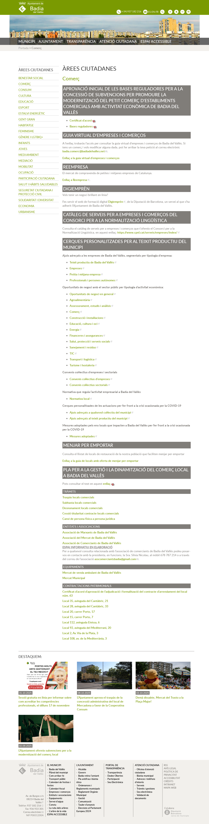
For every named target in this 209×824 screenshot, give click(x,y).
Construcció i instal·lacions (86, 318)
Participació (113, 779)
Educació (25, 102)
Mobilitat (25, 167)
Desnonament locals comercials (82, 508)
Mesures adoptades (82, 436)
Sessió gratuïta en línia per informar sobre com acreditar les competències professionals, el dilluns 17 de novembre (45, 701)
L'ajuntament (85, 765)
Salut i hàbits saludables (38, 184)
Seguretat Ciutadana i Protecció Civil (35, 192)
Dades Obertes (115, 775)
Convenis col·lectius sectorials (89, 385)
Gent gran (26, 119)
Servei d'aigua (56, 801)
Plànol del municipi (58, 772)
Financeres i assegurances (86, 335)
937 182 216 (34, 805)
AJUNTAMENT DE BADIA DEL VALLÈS (31, 7)
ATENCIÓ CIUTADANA (118, 41)
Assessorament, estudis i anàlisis (90, 306)
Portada (23, 48)
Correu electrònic (32, 812)
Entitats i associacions (81, 527)
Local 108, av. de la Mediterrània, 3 (84, 638)
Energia (74, 330)
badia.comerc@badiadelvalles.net (83, 151)
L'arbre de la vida (57, 811)
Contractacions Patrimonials (87, 586)
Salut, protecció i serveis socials (90, 341)
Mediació (25, 161)
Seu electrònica (144, 791)
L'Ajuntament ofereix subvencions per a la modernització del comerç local (44, 752)
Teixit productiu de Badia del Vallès (92, 262)
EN (153, 11)
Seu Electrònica (115, 782)
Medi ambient (28, 155)
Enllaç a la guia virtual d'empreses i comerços (90, 158)
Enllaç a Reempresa (74, 180)
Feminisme (26, 131)
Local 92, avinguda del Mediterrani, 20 (86, 628)
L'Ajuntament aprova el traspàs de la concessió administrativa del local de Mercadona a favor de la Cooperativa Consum (100, 703)
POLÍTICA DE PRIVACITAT (171, 773)
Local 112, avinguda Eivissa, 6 (81, 622)
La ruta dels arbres (58, 808)
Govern (82, 772)
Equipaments (73, 567)
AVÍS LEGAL (170, 768)
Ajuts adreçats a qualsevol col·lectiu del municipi (100, 412)
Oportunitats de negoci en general (91, 294)
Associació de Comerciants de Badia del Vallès (91, 543)
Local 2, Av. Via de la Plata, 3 (80, 633)
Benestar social (30, 78)
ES (149, 11)
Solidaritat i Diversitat (36, 200)
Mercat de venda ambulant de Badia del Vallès (91, 573)
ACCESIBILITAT (172, 778)
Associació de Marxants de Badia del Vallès (89, 532)
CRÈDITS (168, 781)
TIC (72, 353)
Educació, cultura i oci (83, 324)
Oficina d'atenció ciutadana (144, 771)
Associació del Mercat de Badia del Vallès (88, 538)
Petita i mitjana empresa (85, 274)
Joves (22, 149)
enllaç (107, 484)
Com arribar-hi (56, 775)
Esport (23, 108)
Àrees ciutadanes (35, 69)
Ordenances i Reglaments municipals (88, 787)
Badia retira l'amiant (88, 775)
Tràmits (69, 492)
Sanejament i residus (83, 347)
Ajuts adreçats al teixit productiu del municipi (98, 418)
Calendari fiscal (57, 788)
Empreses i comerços (60, 791)
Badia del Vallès (57, 769)
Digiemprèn (115, 202)
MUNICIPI (26, 41)
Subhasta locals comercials (79, 503)
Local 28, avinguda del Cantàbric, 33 (85, 606)
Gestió (81, 798)
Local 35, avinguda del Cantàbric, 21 (85, 601)
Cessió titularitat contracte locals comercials (90, 513)
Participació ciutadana (36, 178)
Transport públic (57, 779)
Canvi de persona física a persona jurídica (88, 519)
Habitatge (26, 125)
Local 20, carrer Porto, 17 (78, 612)
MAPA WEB (170, 787)
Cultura (24, 96)
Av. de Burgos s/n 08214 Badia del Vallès (35, 799)
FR (157, 11)
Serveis (140, 785)
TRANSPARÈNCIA (81, 41)
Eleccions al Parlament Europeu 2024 (88, 809)
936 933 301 (37, 808)
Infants (24, 143)
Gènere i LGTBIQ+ (30, 137)
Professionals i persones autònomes (92, 280)
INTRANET (169, 784)
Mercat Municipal (73, 578)
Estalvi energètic (31, 113)
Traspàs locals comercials (78, 497)
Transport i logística (82, 359)
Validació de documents (142, 796)
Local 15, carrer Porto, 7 (77, 617)
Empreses (76, 268)
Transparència (114, 772)
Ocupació (26, 172)
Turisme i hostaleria (82, 365)
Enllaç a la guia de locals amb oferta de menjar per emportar (100, 461)
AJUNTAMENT (51, 41)
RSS (166, 765)
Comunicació (84, 801)
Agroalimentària (80, 300)
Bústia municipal (145, 775)
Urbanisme (26, 212)
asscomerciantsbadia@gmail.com (115, 559)
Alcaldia (82, 769)
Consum (24, 90)
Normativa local (80, 399)
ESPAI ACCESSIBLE (156, 41)
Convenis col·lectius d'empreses (90, 379)
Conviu (52, 804)
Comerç (24, 84)
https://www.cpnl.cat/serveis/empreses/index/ (147, 232)
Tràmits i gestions (146, 788)
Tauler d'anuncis (86, 804)
